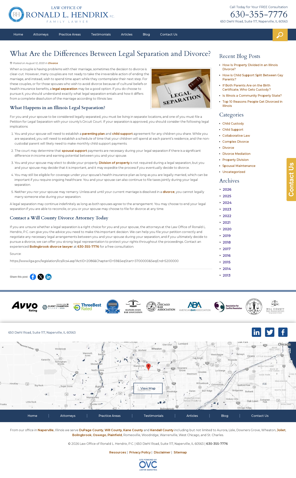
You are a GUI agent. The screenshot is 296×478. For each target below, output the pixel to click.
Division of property (114, 163)
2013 (224, 275)
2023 (225, 209)
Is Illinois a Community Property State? (252, 95)
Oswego (99, 435)
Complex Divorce (235, 141)
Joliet (281, 430)
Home (18, 34)
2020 (225, 229)
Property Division (235, 160)
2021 (224, 222)
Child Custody (233, 123)
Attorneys (41, 34)
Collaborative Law (236, 135)
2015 (224, 262)
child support (122, 134)
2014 (225, 269)
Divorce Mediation (236, 154)
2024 (225, 203)
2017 (225, 249)
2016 (225, 256)
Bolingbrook (82, 435)
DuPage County (91, 430)
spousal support (74, 151)
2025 (225, 196)
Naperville (46, 430)
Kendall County (161, 430)
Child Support (232, 129)
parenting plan (93, 134)
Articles (127, 34)
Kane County (133, 430)
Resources (117, 452)
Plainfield (115, 435)
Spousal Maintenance (238, 166)
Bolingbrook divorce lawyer (51, 246)
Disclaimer (162, 452)
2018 (225, 242)
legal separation (64, 89)
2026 (225, 189)
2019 (225, 236)
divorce (169, 192)
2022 (225, 216)
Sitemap (180, 452)
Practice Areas (70, 34)
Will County (113, 430)
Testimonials (101, 34)
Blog (146, 34)
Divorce (53, 63)
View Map (148, 388)
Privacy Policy (140, 452)
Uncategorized (233, 172)
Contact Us (168, 34)
